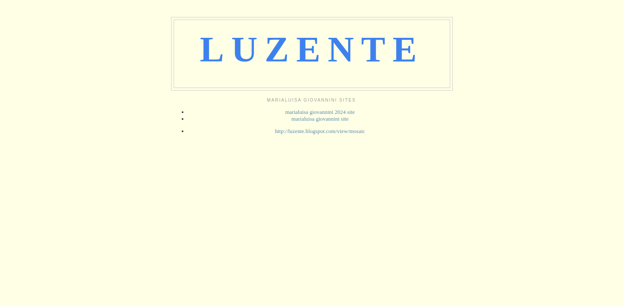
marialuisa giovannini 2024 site (320, 112)
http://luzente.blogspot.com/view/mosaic (320, 131)
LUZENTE (312, 49)
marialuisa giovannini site (320, 119)
